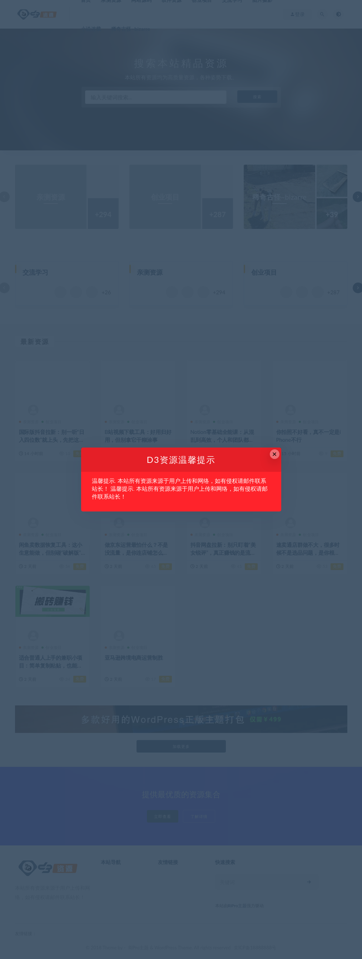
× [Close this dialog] (274, 454)
